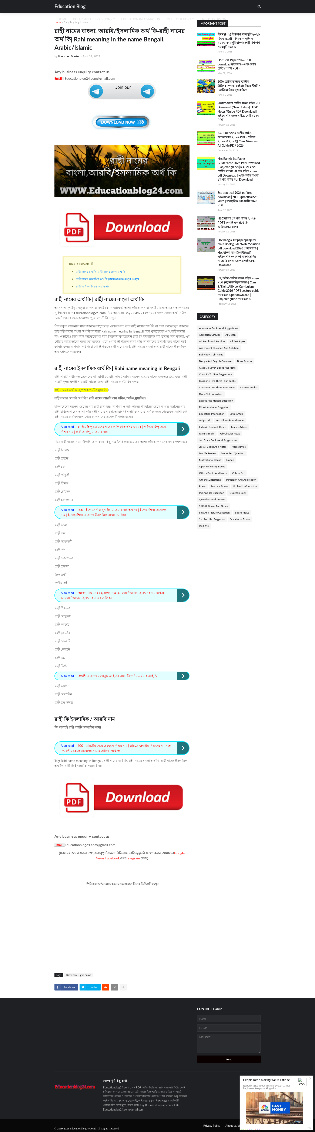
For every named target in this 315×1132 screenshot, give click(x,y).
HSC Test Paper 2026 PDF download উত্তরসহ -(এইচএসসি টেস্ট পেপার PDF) (237, 64)
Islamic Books (206, 433)
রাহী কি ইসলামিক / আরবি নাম (93, 286)
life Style (204, 525)
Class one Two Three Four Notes (217, 387)
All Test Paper (237, 341)
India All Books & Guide (212, 427)
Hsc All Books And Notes (230, 420)
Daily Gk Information (210, 394)
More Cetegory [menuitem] (179, 19)
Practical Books (219, 486)
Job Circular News (230, 433)
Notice (230, 459)
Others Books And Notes (213, 473)
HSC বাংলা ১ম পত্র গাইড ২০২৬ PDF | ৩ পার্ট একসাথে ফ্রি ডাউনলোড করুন (236, 222)
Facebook (112, 858)
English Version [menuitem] (213, 19)
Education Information (211, 413)
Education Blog (70, 6)
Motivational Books (210, 459)
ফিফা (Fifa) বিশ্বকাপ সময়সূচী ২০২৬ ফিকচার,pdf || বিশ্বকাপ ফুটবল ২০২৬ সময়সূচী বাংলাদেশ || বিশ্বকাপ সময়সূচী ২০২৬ (239, 41)
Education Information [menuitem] (140, 19)
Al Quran (230, 334)
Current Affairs (248, 387)
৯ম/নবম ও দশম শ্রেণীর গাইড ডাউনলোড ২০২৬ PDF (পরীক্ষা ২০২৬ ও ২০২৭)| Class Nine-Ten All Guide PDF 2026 (238, 139)
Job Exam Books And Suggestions (218, 440)
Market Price (239, 446)
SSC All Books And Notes (213, 506)
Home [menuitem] (62, 19)
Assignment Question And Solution (219, 348)
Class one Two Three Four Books (217, 380)
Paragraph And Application (241, 479)
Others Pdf (238, 473)
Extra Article (236, 413)
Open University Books (212, 466)
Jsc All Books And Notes (212, 446)
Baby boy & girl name (76, 22)
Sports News (242, 512)
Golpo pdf (205, 420)
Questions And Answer (212, 499)
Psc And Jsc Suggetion (211, 492)
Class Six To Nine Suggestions (215, 374)
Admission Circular (209, 334)
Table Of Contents (79, 264)
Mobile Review (207, 453)
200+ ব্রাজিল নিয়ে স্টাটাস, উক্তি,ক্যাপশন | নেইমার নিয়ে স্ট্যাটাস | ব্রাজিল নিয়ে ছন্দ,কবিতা (239, 86)
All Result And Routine (212, 341)
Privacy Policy (211, 1125)
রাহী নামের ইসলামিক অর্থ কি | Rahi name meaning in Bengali (108, 279)
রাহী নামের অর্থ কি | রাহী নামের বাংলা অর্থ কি (100, 271)
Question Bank (237, 492)
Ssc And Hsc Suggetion (212, 519)
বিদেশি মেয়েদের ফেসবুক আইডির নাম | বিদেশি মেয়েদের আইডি (117, 676)
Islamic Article (239, 427)
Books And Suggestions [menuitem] (92, 19)
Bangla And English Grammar (215, 361)
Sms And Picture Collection (214, 512)
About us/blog (234, 1125)
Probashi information (245, 486)
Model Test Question (232, 453)
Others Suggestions (210, 479)
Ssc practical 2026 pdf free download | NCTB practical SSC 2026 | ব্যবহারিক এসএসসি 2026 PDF (238, 199)
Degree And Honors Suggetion (216, 400)
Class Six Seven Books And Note (217, 367)
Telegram (133, 858)
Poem (202, 486)
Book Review (244, 361)
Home (57, 22)
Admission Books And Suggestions (218, 328)
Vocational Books (240, 519)
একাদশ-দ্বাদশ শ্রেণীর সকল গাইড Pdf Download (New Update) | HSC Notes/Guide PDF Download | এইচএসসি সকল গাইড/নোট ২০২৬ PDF (239, 111)
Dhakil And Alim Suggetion (214, 407)
